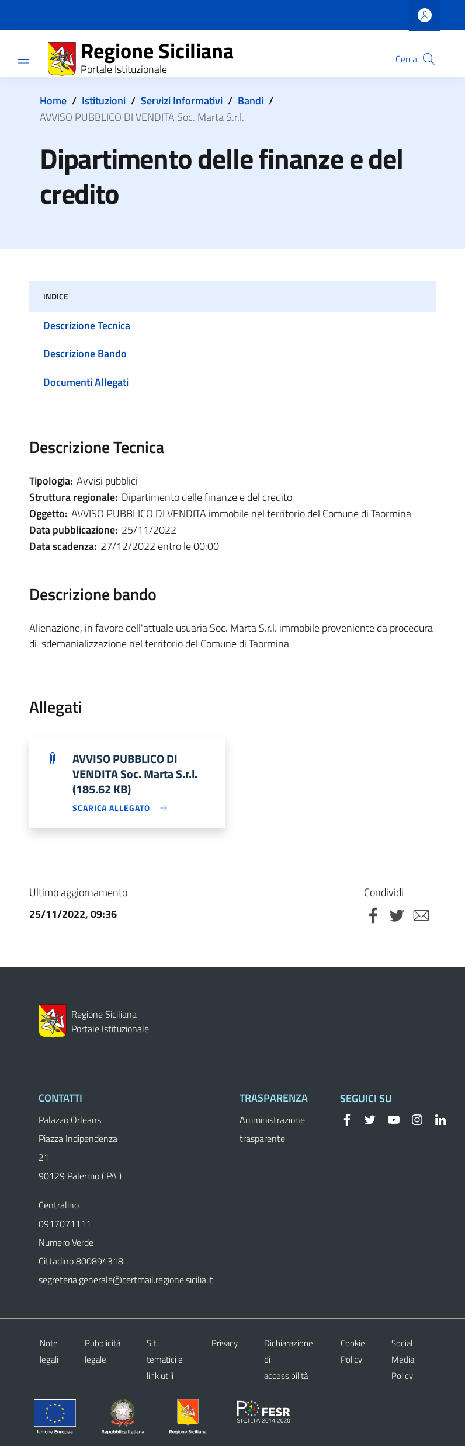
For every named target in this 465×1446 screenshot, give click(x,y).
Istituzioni (104, 101)
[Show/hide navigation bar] (23, 63)
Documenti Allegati (86, 382)
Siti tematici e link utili (165, 1359)
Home (53, 101)
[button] (429, 59)
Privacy (224, 1343)
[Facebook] (347, 1118)
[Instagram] (412, 1118)
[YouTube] (389, 1118)
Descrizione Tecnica (86, 325)
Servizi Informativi (182, 101)
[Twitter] (365, 1118)
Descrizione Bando (85, 353)
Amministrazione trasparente (272, 1129)
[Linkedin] (435, 1118)
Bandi (250, 101)
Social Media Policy (402, 1359)
